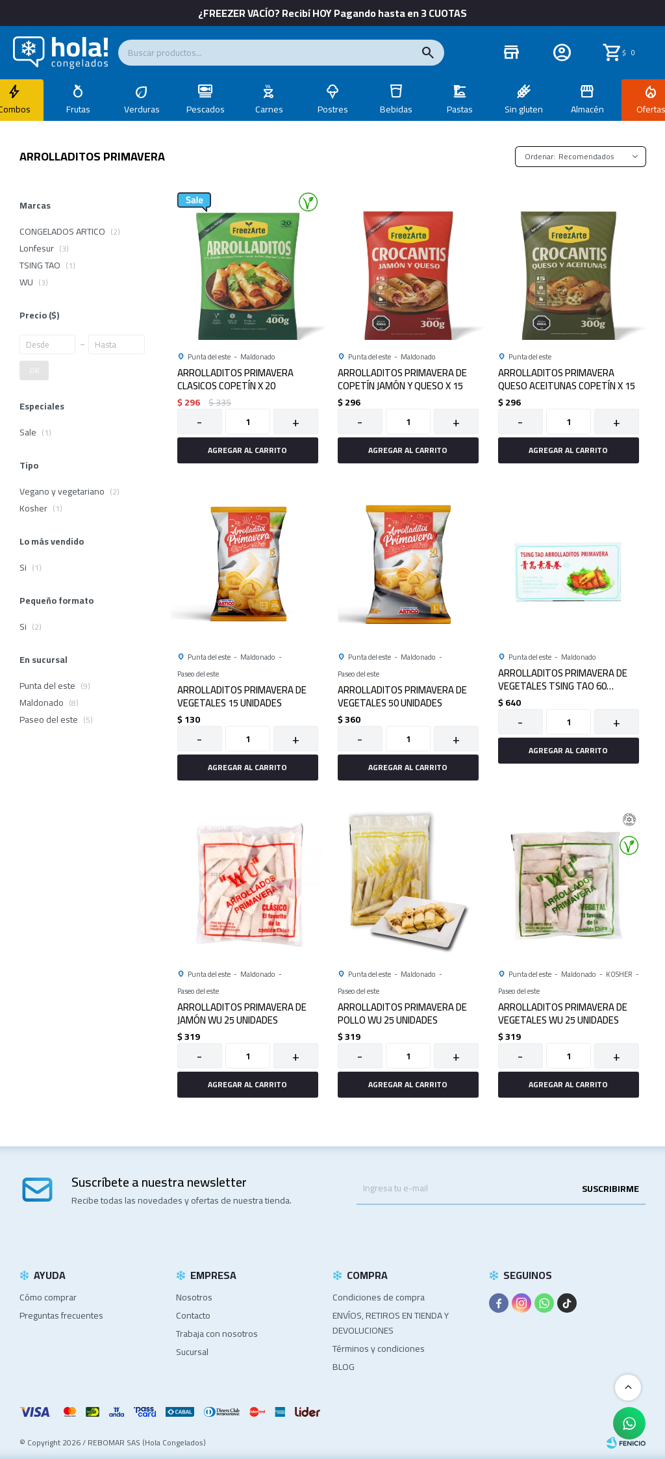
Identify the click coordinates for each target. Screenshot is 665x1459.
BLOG (343, 1366)
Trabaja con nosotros (217, 1333)
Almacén (587, 109)
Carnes (269, 109)
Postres (333, 109)
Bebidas (396, 109)
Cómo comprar (48, 1297)
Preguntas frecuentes (61, 1315)
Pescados (205, 109)
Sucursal (192, 1351)
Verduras (142, 109)
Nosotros (194, 1297)
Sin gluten (524, 109)
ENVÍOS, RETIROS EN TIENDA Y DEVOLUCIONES (390, 1323)
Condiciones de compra (378, 1297)
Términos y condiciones (378, 1348)
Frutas (78, 109)
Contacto (193, 1315)
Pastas (460, 109)
